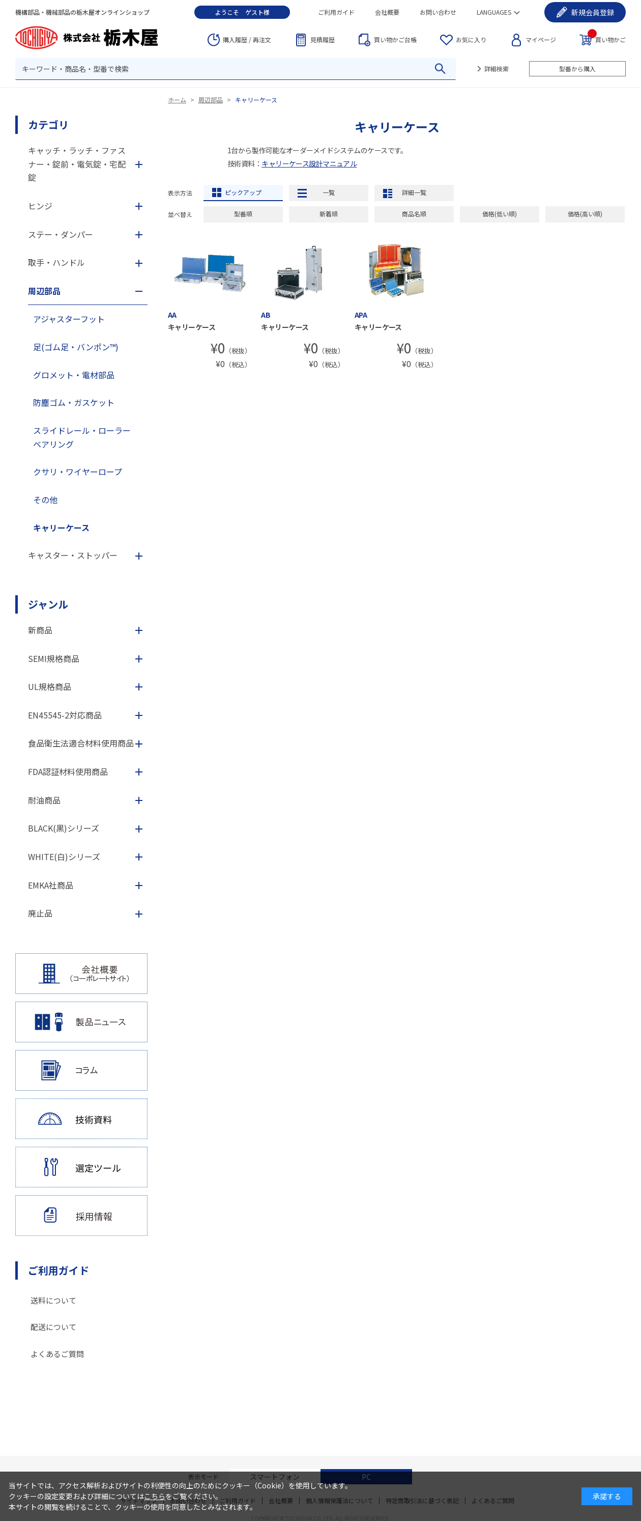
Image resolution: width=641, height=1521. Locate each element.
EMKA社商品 (50, 885)
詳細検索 (496, 68)
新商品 (40, 630)
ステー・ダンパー (60, 234)
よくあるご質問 (57, 1353)
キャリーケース (256, 99)
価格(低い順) (499, 213)
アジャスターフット (69, 319)
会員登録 (592, 12)
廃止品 (40, 913)
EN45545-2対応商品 (65, 715)
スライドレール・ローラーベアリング (82, 437)
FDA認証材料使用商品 (68, 771)
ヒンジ (40, 206)
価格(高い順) (585, 213)
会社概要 (387, 12)
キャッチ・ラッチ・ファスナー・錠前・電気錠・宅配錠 (77, 163)
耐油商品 (44, 800)
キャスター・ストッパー (73, 555)
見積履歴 (322, 39)
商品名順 (414, 213)
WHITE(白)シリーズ (64, 856)
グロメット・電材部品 (73, 375)
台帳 (395, 39)
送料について (53, 1300)
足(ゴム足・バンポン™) (76, 347)
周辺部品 (210, 99)
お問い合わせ (438, 12)
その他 (45, 499)
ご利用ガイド (336, 12)
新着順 (328, 213)
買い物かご (607, 39)
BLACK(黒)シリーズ (63, 828)
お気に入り (471, 39)
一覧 (329, 192)
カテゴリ (48, 124)
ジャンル (48, 604)
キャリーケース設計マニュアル (309, 163)
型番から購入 (577, 68)
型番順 (243, 213)
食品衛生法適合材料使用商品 (81, 743)
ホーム (177, 99)
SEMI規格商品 (53, 658)
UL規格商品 (49, 686)
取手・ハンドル (56, 262)
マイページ (541, 39)
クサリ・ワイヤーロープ (77, 471)
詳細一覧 (414, 192)
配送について (53, 1326)
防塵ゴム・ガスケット (73, 402)
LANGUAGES (494, 12)
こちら (154, 1496)
